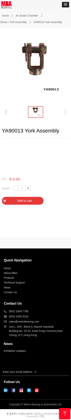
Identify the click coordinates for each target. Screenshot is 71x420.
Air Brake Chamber (27, 15)
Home (5, 15)
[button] (65, 4)
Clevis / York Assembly (13, 22)
